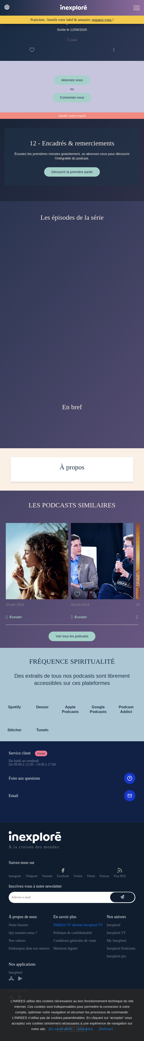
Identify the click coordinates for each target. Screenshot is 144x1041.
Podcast (104, 876)
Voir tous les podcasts (72, 636)
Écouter (15, 617)
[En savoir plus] (60, 1029)
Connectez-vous (72, 97)
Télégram (32, 876)
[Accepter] (85, 1029)
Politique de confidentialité (72, 933)
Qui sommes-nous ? (23, 933)
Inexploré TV (116, 933)
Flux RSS (120, 873)
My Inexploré (116, 940)
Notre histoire (18, 925)
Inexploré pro (116, 956)
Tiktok (91, 876)
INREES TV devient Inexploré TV (78, 925)
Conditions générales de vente (74, 940)
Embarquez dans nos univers (29, 948)
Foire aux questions (72, 778)
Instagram (15, 876)
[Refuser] (106, 1029)
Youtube (47, 876)
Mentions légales (65, 948)
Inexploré (113, 925)
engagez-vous (102, 20)
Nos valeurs (17, 940)
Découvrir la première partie (72, 172)
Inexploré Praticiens (121, 948)
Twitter (78, 876)
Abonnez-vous (72, 80)
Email (72, 795)
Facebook (63, 873)
